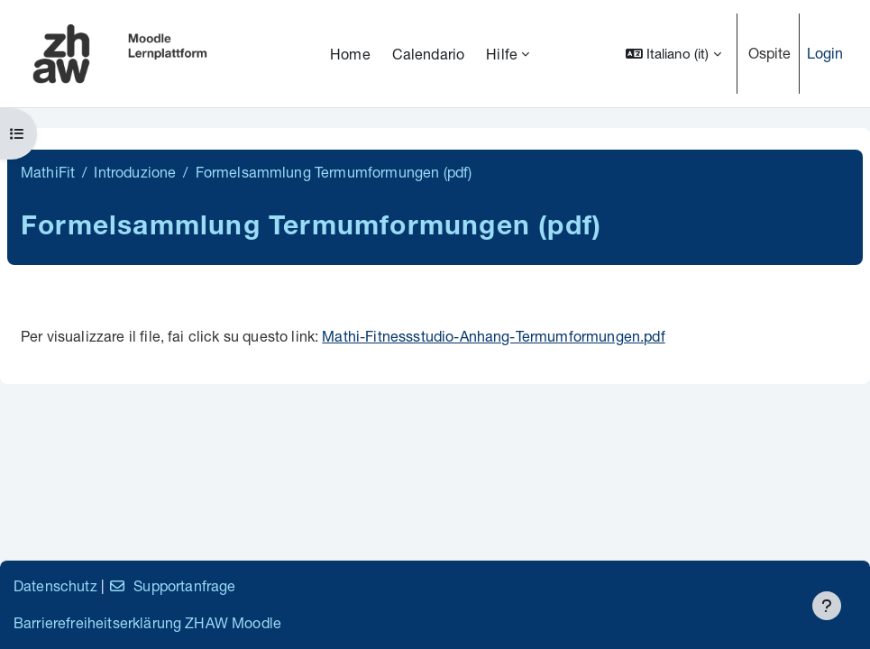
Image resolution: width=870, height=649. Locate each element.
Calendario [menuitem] (428, 53)
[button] (673, 53)
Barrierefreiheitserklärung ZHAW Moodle (147, 622)
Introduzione (135, 171)
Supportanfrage (171, 585)
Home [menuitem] (350, 53)
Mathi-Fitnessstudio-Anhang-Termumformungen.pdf (493, 335)
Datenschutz (55, 585)
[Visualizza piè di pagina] (826, 605)
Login (825, 52)
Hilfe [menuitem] (501, 53)
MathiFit (48, 171)
